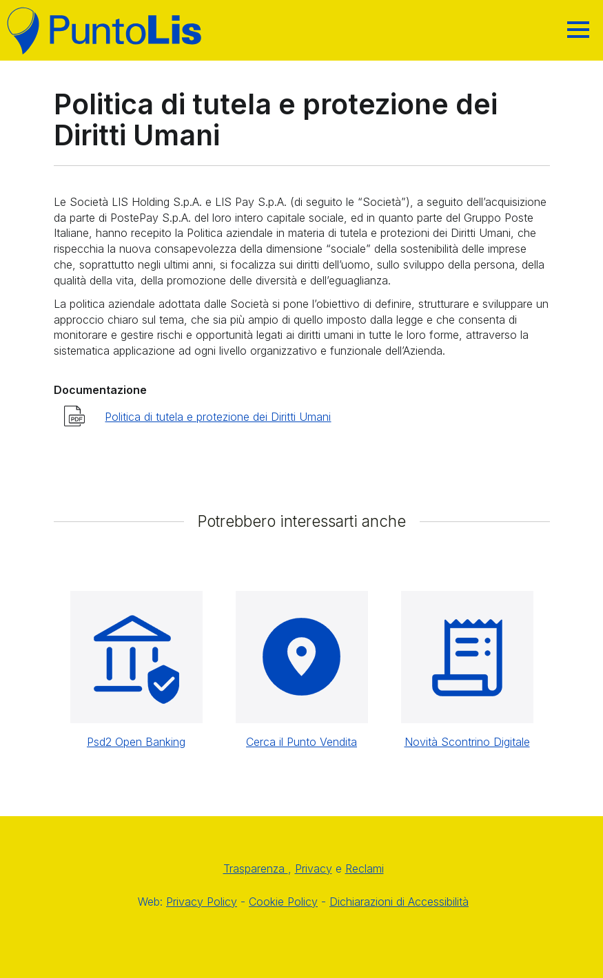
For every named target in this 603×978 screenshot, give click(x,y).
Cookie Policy (283, 901)
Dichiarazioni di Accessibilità (399, 901)
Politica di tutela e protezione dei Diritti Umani (218, 417)
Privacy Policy (201, 901)
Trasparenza (255, 868)
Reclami (364, 868)
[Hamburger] (578, 29)
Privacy (313, 868)
